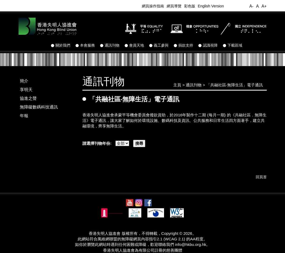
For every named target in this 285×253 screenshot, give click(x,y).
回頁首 (261, 177)
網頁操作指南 (153, 6)
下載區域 (232, 45)
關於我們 (60, 45)
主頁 (177, 85)
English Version (211, 6)
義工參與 (159, 45)
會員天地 (134, 45)
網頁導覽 (174, 6)
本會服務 (85, 45)
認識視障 (208, 45)
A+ (264, 6)
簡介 (24, 81)
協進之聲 (28, 98)
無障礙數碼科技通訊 (39, 107)
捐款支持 (183, 45)
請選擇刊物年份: (98, 143)
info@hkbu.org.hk (190, 244)
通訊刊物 (109, 45)
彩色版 (189, 6)
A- (251, 6)
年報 (24, 115)
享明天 (26, 89)
